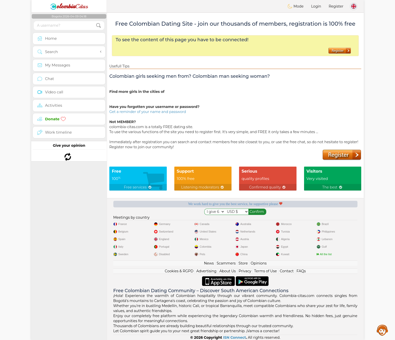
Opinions (259, 263)
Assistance (382, 330)
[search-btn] (98, 25)
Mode (295, 6)
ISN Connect (234, 337)
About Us (227, 271)
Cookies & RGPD (179, 271)
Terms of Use (265, 271)
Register (336, 6)
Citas (69, 6)
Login (316, 6)
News (209, 263)
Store (243, 263)
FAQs (301, 271)
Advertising (206, 271)
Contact (286, 271)
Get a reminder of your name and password (147, 111)
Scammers (226, 263)
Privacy (245, 271)
